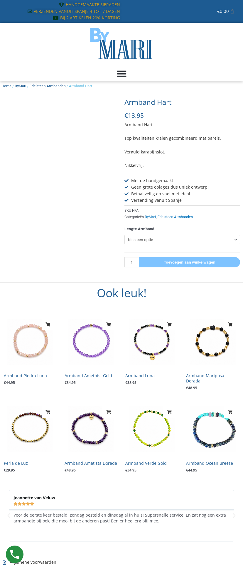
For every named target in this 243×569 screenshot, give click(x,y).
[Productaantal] (131, 262)
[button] (121, 73)
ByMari (20, 86)
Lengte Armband (139, 228)
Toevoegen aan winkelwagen (189, 262)
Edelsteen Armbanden (48, 86)
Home (6, 86)
